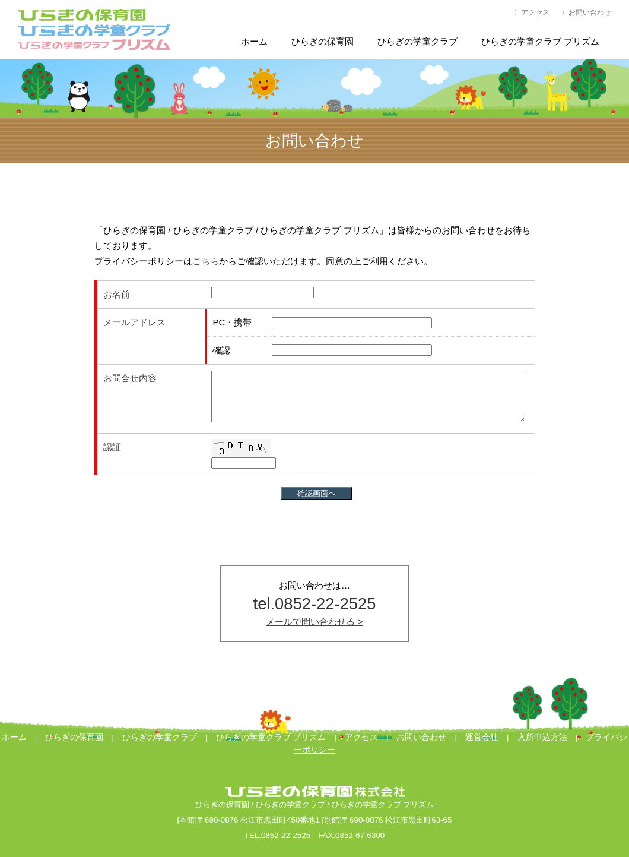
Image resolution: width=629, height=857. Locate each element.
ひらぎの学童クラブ (159, 737)
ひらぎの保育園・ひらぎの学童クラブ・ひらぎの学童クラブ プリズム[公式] (94, 29)
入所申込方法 (542, 737)
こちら (205, 261)
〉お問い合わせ (586, 12)
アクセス (361, 737)
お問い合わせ (421, 737)
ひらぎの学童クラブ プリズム (271, 737)
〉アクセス (531, 12)
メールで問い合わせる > (314, 621)
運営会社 (481, 737)
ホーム (14, 737)
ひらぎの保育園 (74, 737)
